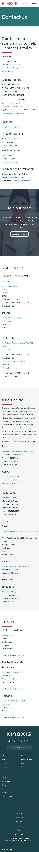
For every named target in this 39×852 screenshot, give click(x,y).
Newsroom (6, 781)
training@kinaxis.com (16, 177)
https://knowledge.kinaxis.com (13, 113)
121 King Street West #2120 (12, 318)
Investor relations (8, 796)
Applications (6, 759)
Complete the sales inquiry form (13, 68)
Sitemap (19, 813)
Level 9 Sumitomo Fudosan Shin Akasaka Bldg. (18, 451)
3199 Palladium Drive (9, 286)
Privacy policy (19, 822)
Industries (5, 767)
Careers (4, 789)
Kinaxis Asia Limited (9, 498)
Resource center (27, 759)
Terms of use (19, 817)
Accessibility (19, 834)
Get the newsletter (19, 747)
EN (26, 3)
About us (5, 774)
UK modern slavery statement (19, 838)
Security (19, 830)
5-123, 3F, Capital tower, (10, 476)
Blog (23, 763)
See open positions (19, 234)
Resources (24, 756)
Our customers (26, 767)
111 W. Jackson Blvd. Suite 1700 (13, 361)
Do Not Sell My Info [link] (9, 850)
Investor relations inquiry (10, 145)
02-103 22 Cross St (8, 592)
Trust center (19, 826)
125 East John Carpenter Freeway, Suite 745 (17, 343)
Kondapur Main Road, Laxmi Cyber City (16, 566)
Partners (5, 792)
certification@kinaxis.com (21, 181)
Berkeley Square (7, 635)
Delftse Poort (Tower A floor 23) (13, 672)
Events (4, 785)
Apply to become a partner (11, 127)
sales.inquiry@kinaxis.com (11, 64)
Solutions (5, 756)
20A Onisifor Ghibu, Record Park (13, 701)
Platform (5, 763)
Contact (4, 777)
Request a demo (7, 71)
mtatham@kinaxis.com (10, 162)
